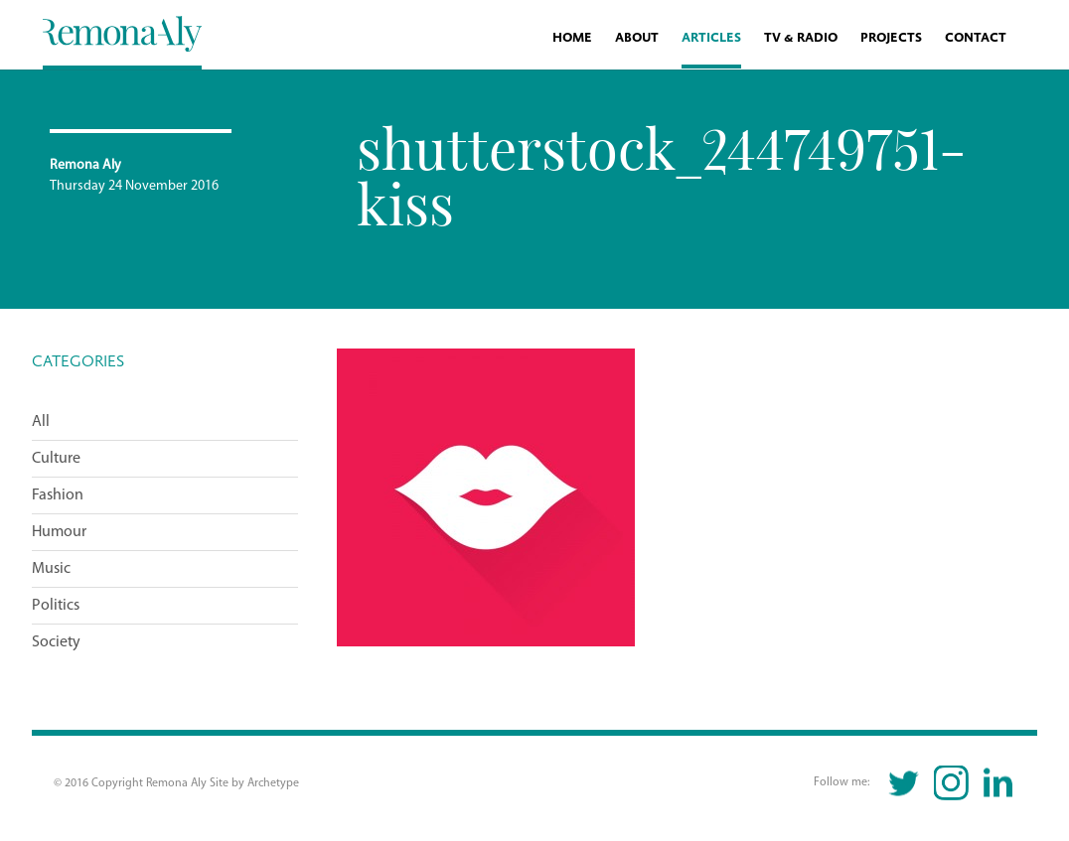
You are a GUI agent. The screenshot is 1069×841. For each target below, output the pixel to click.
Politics (55, 606)
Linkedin (998, 783)
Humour (59, 532)
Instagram (951, 783)
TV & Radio (801, 38)
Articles (711, 38)
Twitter (904, 783)
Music (51, 569)
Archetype (273, 783)
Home (572, 38)
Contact (975, 38)
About (637, 38)
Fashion (57, 495)
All (41, 422)
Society (56, 642)
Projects (891, 38)
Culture (56, 459)
